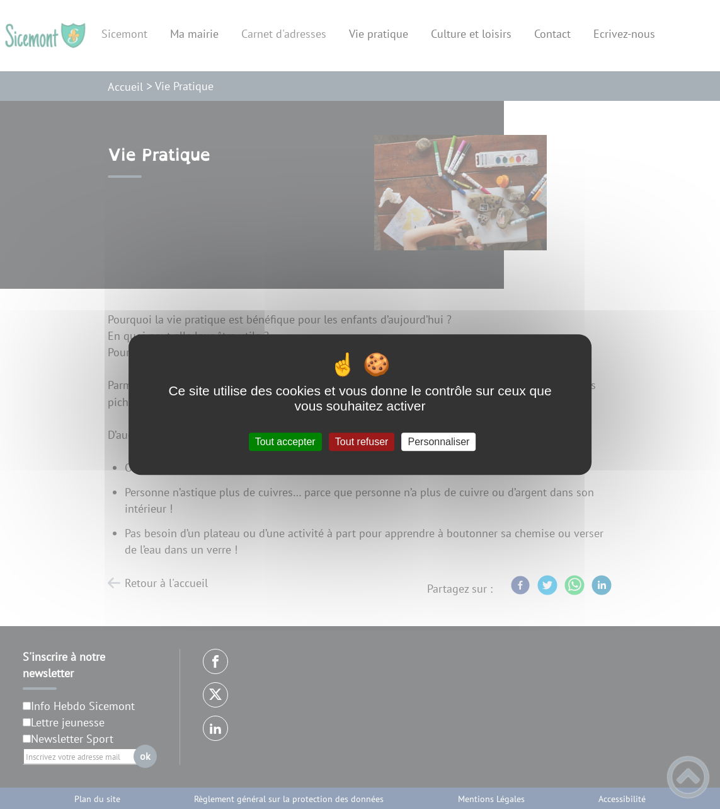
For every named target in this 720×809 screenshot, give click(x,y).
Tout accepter (285, 441)
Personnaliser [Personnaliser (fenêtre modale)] (439, 441)
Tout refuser (361, 441)
